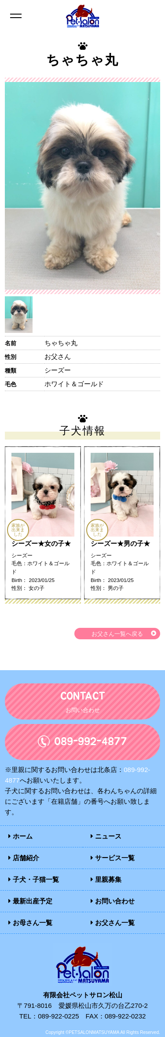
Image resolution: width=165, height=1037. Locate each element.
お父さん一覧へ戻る (117, 634)
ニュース (106, 836)
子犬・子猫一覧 (33, 879)
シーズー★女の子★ (41, 543)
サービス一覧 (113, 858)
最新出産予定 (30, 901)
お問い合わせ (113, 901)
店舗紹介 (23, 858)
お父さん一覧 (113, 922)
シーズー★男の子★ (120, 543)
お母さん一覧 (30, 922)
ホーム (20, 836)
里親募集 (106, 879)
